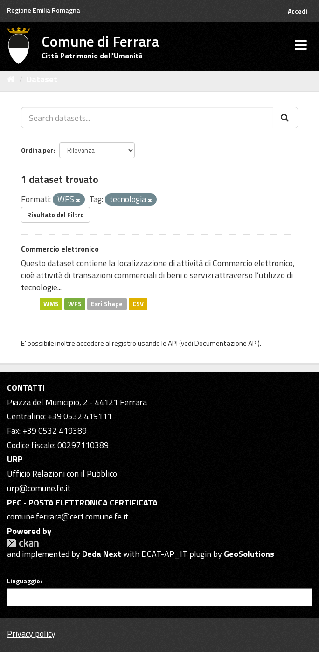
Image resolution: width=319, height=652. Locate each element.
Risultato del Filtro (55, 214)
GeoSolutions (249, 553)
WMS (51, 303)
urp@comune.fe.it (38, 488)
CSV (138, 303)
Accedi (297, 11)
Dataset (42, 79)
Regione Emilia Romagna (43, 10)
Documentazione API (226, 343)
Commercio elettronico (60, 248)
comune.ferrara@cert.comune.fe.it (67, 516)
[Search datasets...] (147, 117)
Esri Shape (107, 303)
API (173, 343)
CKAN (23, 543)
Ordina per (37, 150)
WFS (75, 303)
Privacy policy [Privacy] (31, 633)
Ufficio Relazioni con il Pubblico (62, 473)
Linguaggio (23, 581)
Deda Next (101, 553)
